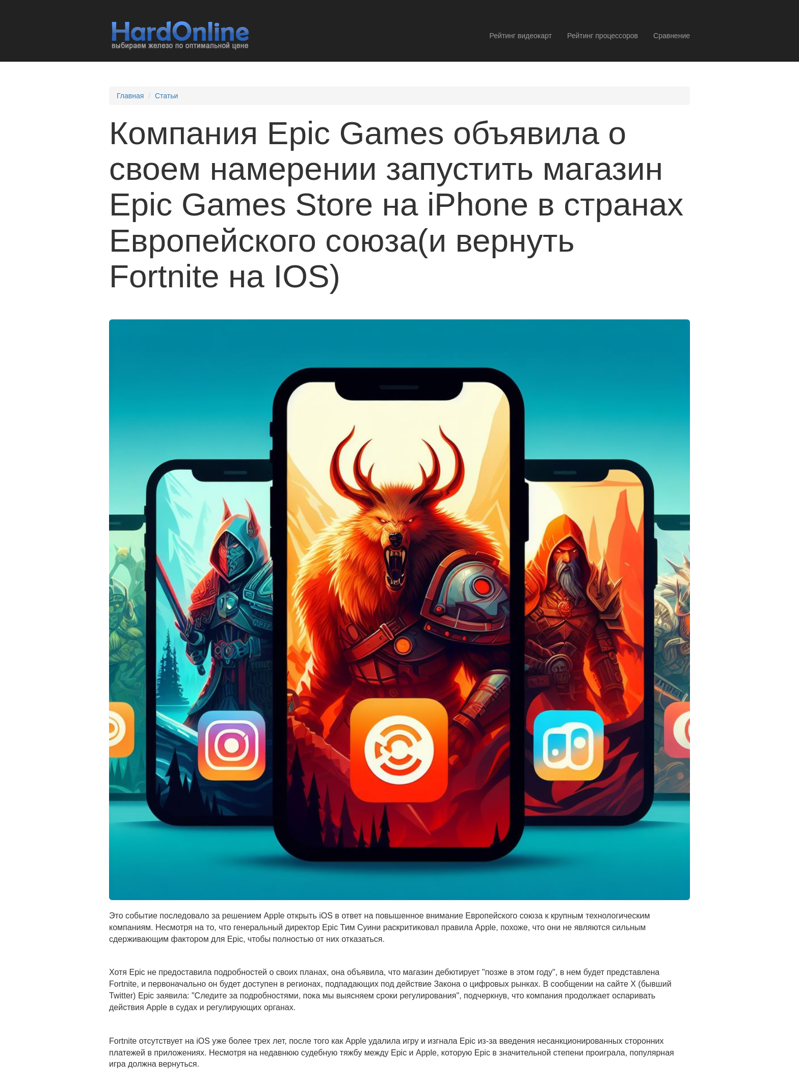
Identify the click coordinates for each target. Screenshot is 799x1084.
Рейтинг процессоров (602, 36)
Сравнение (671, 36)
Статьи (166, 96)
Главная (130, 96)
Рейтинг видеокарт (521, 36)
